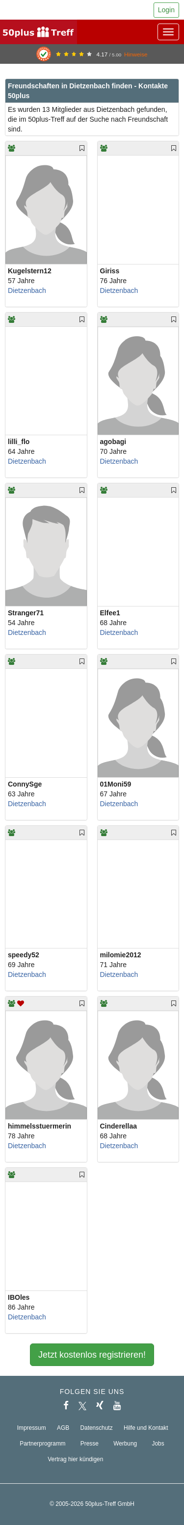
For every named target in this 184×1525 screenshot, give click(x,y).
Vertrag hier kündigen (75, 1459)
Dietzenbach (27, 290)
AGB (63, 1427)
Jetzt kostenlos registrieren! (92, 1355)
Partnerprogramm (42, 1443)
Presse (89, 1443)
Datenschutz (96, 1427)
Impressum (31, 1427)
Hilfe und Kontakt (146, 1427)
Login (166, 10)
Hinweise (136, 54)
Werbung (125, 1443)
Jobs (158, 1443)
